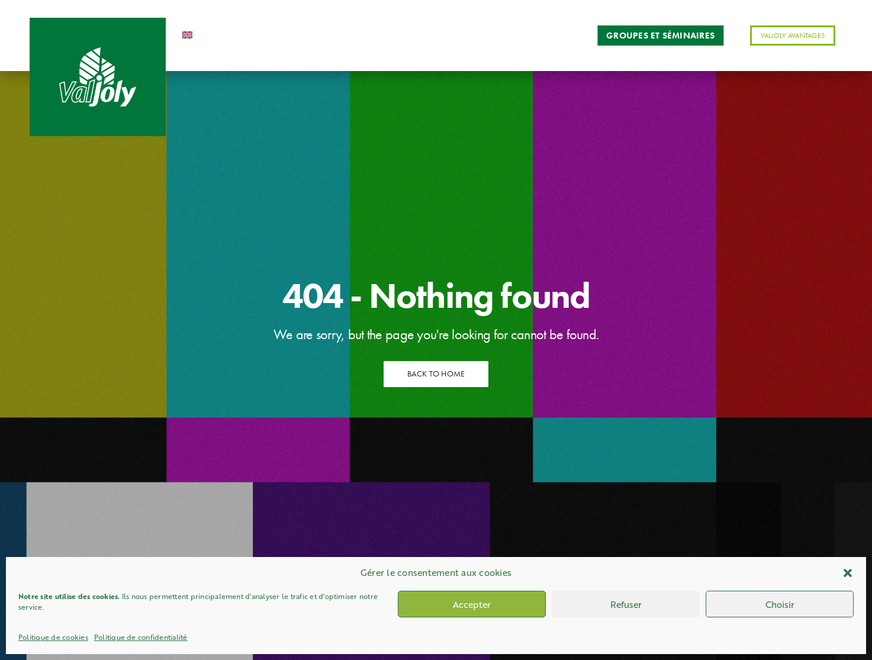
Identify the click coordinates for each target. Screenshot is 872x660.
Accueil (245, 35)
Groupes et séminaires (660, 35)
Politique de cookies (53, 637)
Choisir (779, 604)
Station (291, 35)
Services (399, 35)
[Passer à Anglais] (200, 35)
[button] (848, 573)
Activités (339, 35)
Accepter (472, 604)
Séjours (447, 35)
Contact (551, 35)
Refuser (626, 604)
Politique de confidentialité (141, 637)
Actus (498, 35)
